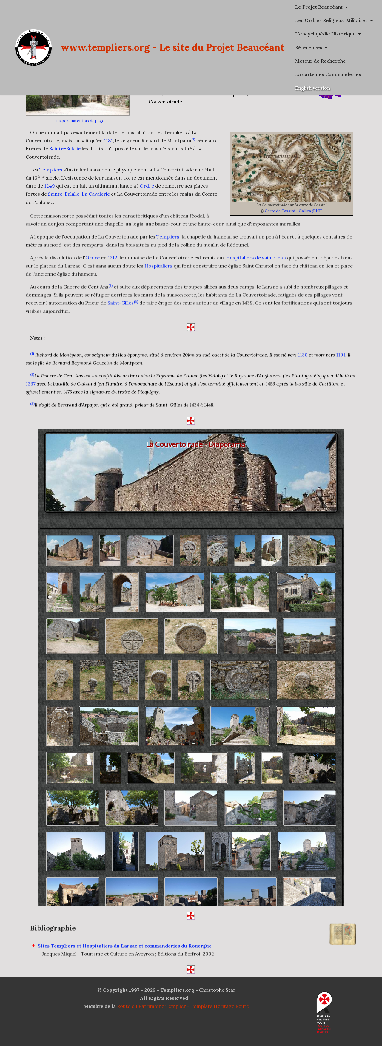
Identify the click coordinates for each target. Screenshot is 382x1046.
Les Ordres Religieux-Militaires (331, 20)
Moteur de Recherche (320, 61)
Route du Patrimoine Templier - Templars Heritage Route (183, 1006)
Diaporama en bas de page (80, 120)
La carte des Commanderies (328, 74)
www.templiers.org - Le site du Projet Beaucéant (172, 47)
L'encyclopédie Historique (325, 34)
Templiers (50, 170)
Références (308, 47)
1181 (108, 140)
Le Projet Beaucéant (319, 7)
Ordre (147, 186)
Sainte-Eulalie (65, 148)
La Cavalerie (96, 194)
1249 (49, 186)
